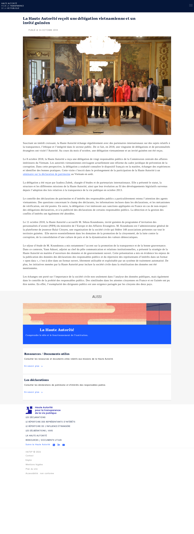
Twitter (54, 445)
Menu (191, 6)
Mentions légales (34, 465)
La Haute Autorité (57, 329)
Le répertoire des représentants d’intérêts (50, 422)
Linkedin (59, 444)
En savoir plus (31, 366)
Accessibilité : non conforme (40, 473)
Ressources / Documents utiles (47, 354)
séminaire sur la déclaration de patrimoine (46, 174)
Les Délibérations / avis (39, 431)
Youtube (64, 445)
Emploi (29, 460)
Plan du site (32, 469)
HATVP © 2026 (33, 452)
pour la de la (12, 6)
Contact (30, 456)
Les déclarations (36, 380)
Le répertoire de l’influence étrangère (48, 426)
